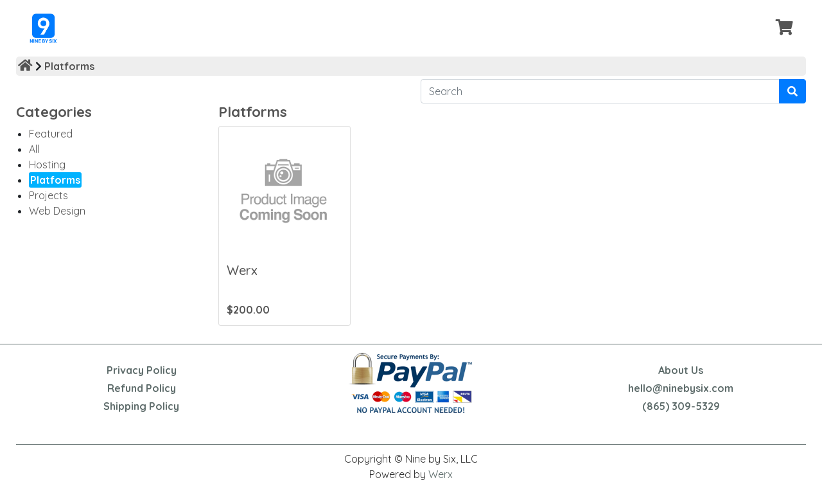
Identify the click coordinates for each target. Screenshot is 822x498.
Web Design (57, 210)
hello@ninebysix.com (680, 388)
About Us (680, 370)
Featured (51, 133)
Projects (48, 195)
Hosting (47, 164)
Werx (440, 474)
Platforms (69, 66)
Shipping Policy (141, 406)
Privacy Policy (142, 370)
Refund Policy (141, 388)
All (34, 149)
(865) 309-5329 (681, 406)
